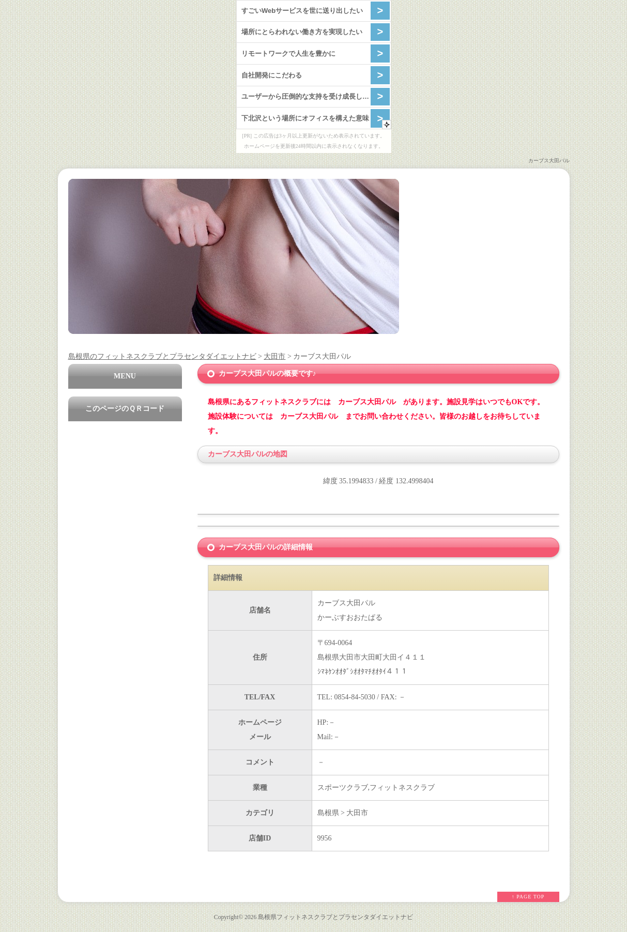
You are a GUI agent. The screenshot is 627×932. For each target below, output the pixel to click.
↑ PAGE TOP (528, 896)
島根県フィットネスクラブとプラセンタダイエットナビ (335, 917)
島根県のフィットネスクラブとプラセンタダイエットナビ (162, 356)
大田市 (274, 356)
